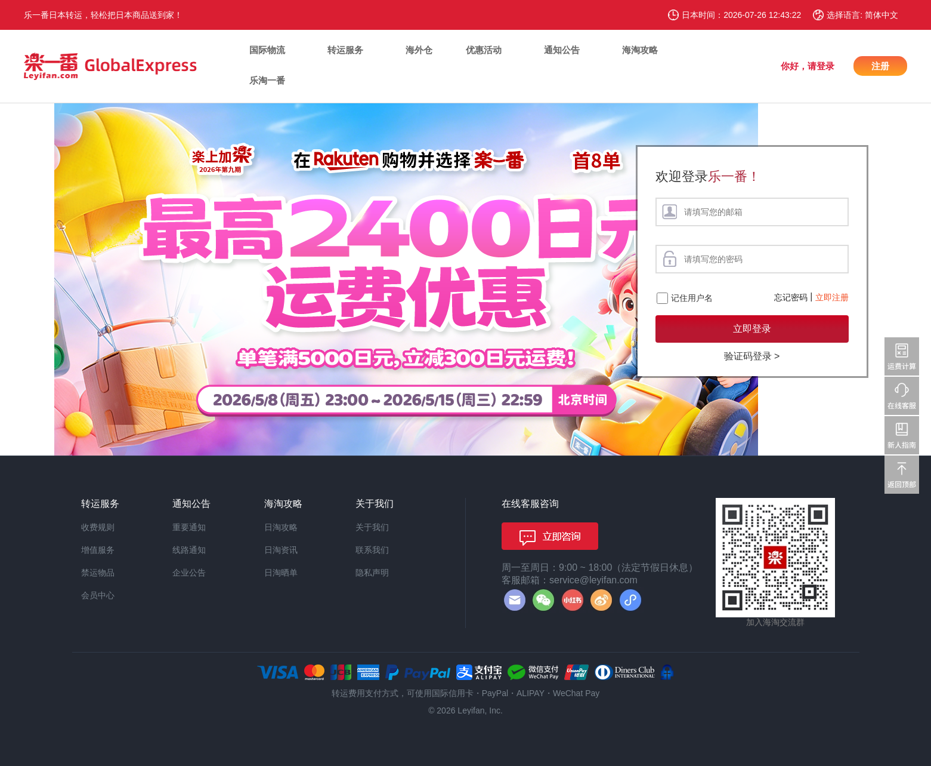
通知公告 (562, 50)
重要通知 (189, 527)
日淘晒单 (281, 572)
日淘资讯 (281, 550)
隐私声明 (372, 572)
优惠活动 (484, 50)
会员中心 (98, 595)
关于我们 (372, 527)
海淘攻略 (640, 50)
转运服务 (345, 50)
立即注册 (832, 297)
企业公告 (189, 572)
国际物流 (267, 50)
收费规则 (98, 527)
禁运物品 (98, 572)
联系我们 (372, 550)
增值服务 (98, 550)
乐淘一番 (267, 80)
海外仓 (419, 50)
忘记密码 (791, 297)
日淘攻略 (281, 527)
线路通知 (189, 550)
